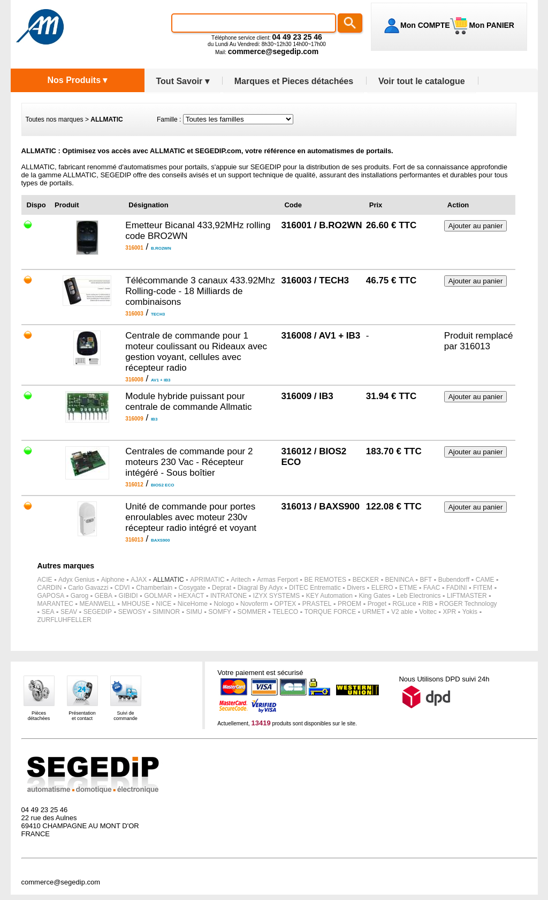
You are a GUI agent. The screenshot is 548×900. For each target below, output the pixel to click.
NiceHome (193, 604)
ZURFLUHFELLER (64, 620)
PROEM (349, 604)
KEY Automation (329, 595)
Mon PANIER (490, 25)
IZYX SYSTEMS (276, 595)
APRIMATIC (207, 579)
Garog (79, 595)
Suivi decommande (125, 715)
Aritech (240, 579)
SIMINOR (166, 612)
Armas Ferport (277, 579)
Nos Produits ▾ (77, 80)
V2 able (402, 612)
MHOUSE (135, 604)
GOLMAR (158, 595)
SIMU (194, 612)
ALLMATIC (168, 579)
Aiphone (113, 579)
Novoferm (254, 604)
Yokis (469, 612)
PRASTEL (317, 604)
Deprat (221, 587)
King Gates (374, 595)
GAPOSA (51, 595)
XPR (449, 612)
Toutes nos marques (54, 119)
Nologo (224, 604)
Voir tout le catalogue (421, 81)
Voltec (428, 612)
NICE (164, 604)
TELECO (285, 612)
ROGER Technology (468, 604)
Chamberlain (154, 587)
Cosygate (192, 587)
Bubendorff (454, 579)
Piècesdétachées (39, 715)
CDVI (122, 587)
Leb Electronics (418, 595)
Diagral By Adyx (260, 587)
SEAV (68, 612)
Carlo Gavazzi (88, 587)
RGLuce (404, 604)
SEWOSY (132, 612)
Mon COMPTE (425, 25)
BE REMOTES (325, 579)
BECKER (366, 579)
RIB (427, 604)
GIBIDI (128, 595)
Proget (377, 604)
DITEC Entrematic (315, 587)
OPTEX (285, 604)
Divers (356, 587)
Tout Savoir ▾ (182, 81)
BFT (426, 579)
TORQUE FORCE (330, 612)
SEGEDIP (97, 612)
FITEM (482, 587)
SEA (47, 612)
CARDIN (49, 587)
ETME (408, 587)
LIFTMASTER (467, 595)
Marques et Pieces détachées (293, 81)
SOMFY (219, 612)
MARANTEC (55, 604)
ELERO (382, 587)
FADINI (456, 587)
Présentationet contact (82, 715)
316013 (475, 346)
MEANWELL (97, 604)
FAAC (431, 587)
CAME (485, 579)
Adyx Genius (76, 579)
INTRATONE (228, 595)
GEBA (103, 595)
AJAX (139, 579)
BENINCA (399, 579)
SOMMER (252, 612)
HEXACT (191, 595)
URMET (373, 612)
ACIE (44, 579)
